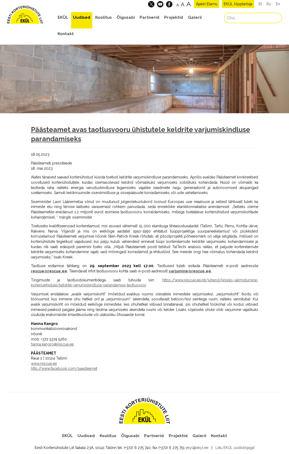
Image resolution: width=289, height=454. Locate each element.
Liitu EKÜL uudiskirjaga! (235, 448)
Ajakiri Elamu (206, 4)
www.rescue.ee (44, 363)
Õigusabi (126, 17)
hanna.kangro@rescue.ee (52, 344)
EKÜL (63, 17)
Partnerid (149, 17)
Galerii (195, 17)
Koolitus (103, 17)
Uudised (81, 17)
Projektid (173, 17)
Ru (269, 4)
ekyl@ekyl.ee (197, 448)
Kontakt (66, 33)
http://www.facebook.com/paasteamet (64, 368)
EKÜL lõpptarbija (238, 4)
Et (260, 4)
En (278, 4)
